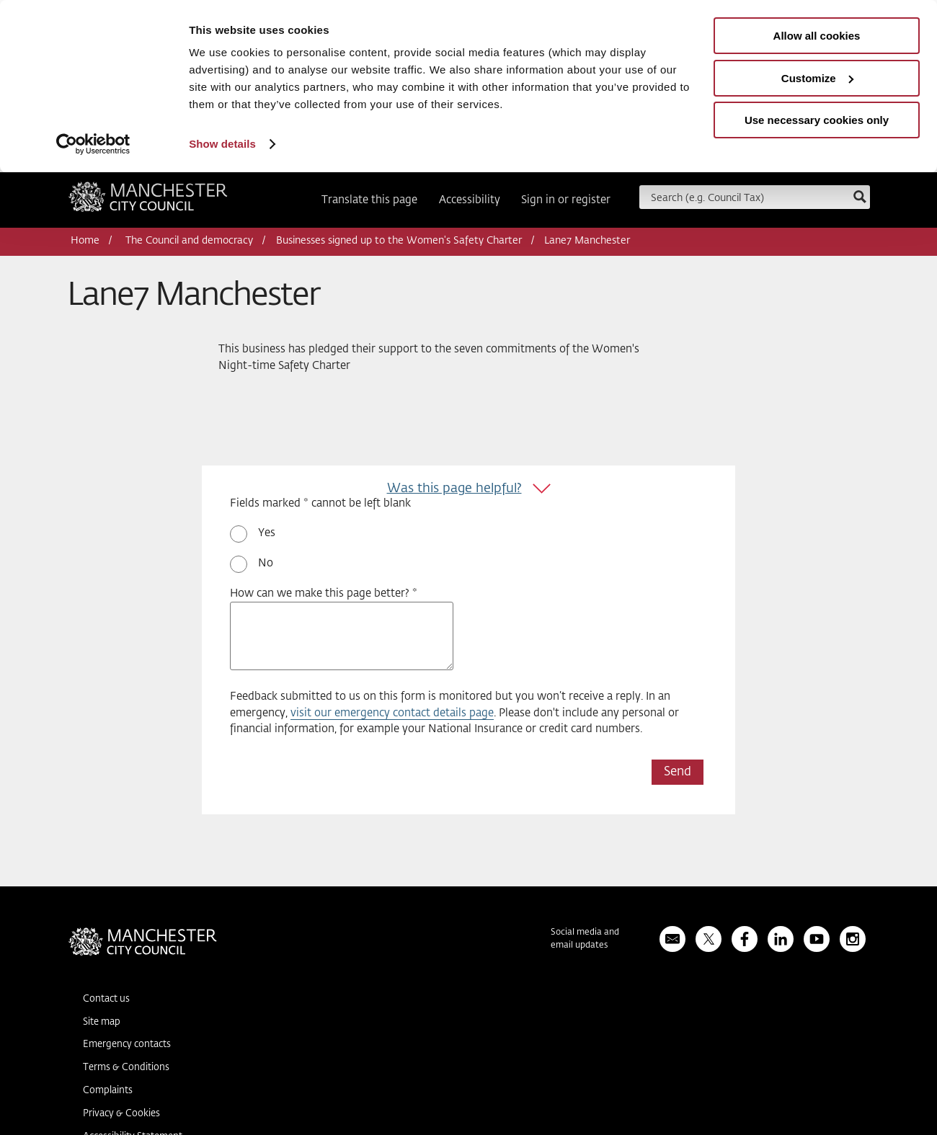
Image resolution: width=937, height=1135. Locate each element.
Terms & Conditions (126, 1067)
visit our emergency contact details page (392, 713)
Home (85, 241)
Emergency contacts (127, 1044)
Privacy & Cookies (121, 1113)
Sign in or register (565, 200)
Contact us (106, 999)
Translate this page (369, 200)
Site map (101, 1022)
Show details (222, 144)
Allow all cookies (817, 36)
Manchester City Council (148, 201)
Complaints (108, 1090)
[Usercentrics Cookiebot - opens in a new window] (93, 144)
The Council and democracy (189, 241)
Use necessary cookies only (817, 120)
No (265, 563)
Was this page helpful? (454, 488)
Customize (817, 78)
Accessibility (469, 200)
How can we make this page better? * (323, 593)
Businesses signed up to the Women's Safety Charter (399, 241)
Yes (266, 533)
